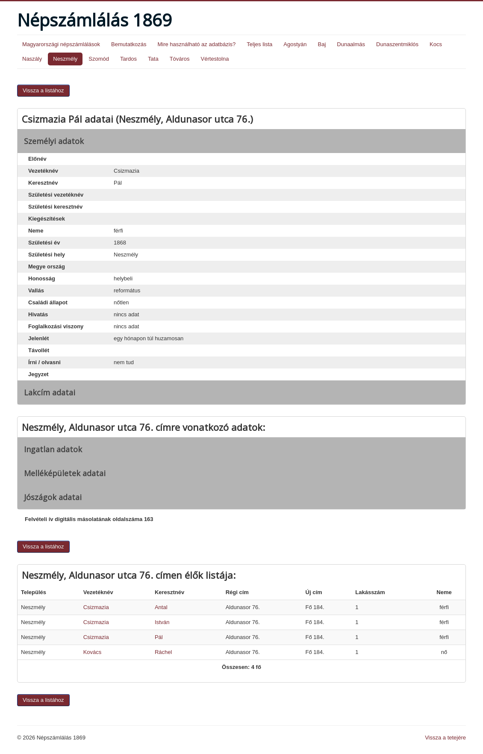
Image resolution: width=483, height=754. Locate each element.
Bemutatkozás (128, 44)
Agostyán (294, 44)
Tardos (128, 59)
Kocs (436, 44)
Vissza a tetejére (445, 737)
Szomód (98, 59)
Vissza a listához (43, 90)
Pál (159, 637)
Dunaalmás (351, 44)
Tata (153, 59)
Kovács (92, 652)
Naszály (32, 59)
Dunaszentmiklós (397, 44)
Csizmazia (96, 607)
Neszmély (65, 59)
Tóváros (180, 59)
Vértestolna (215, 59)
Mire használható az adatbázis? (196, 44)
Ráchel (163, 652)
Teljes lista (259, 44)
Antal (161, 607)
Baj (322, 44)
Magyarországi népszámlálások (61, 44)
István (162, 622)
